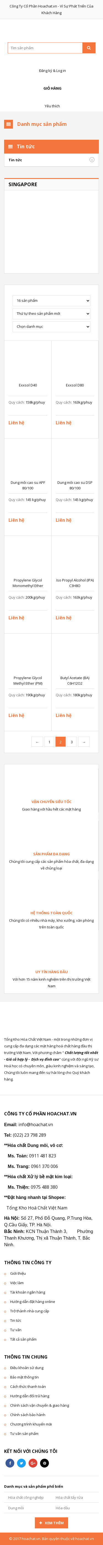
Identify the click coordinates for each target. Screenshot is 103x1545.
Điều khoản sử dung (26, 1367)
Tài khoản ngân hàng (27, 1292)
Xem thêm (54, 1522)
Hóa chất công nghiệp (26, 1497)
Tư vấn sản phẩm (24, 1433)
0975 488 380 (44, 1187)
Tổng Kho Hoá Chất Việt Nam (36, 1208)
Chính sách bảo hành (27, 1414)
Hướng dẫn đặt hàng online (32, 1301)
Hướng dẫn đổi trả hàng (29, 1395)
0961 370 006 (44, 1166)
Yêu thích (51, 100)
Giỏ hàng (51, 82)
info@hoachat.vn (35, 1124)
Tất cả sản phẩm (23, 1339)
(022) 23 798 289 (29, 1135)
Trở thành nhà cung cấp (29, 1310)
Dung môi (16, 1507)
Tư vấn (15, 1329)
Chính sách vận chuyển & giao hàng (39, 1405)
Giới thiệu (18, 1273)
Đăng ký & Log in (51, 64)
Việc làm (17, 1282)
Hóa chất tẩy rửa (69, 1497)
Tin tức (15, 159)
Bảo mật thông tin (24, 1377)
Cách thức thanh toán (28, 1386)
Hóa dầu (63, 1507)
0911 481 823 (42, 1156)
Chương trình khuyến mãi (31, 1424)
